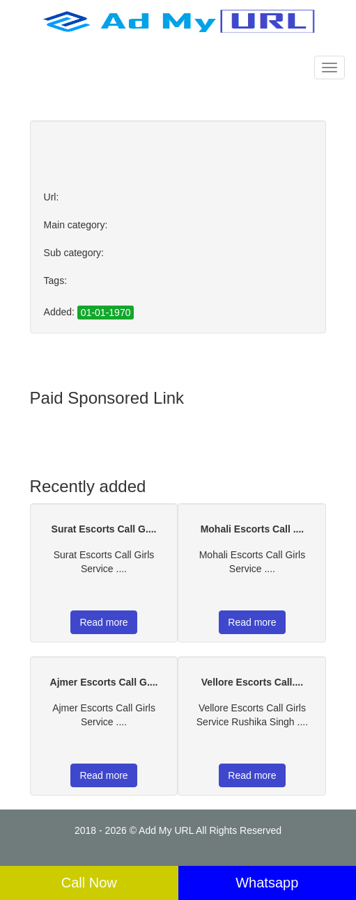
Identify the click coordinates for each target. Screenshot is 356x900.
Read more (103, 622)
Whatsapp (266, 882)
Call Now (89, 882)
